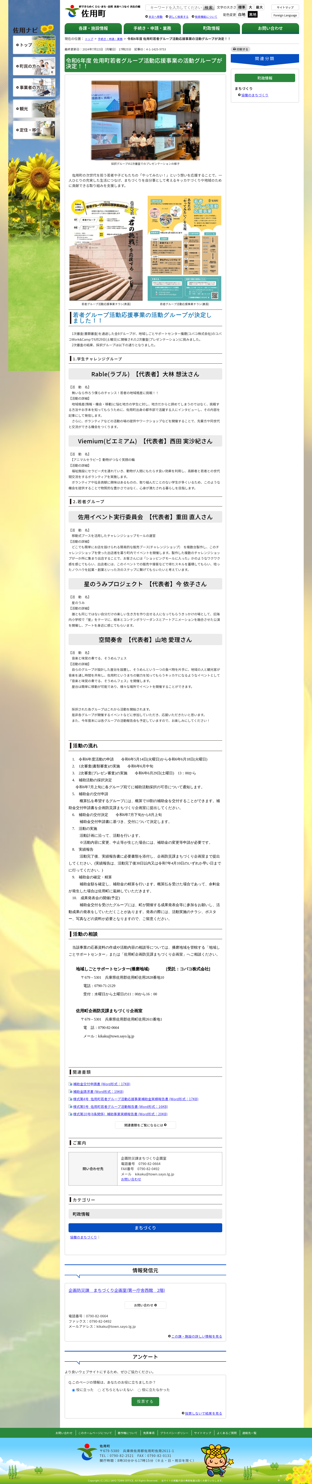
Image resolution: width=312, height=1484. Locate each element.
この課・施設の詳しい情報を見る (195, 1336)
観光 (34, 108)
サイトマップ (285, 7)
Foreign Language (285, 15)
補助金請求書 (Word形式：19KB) (99, 1091)
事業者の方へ (34, 87)
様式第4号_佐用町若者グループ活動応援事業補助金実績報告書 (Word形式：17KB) (138, 1098)
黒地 (252, 14)
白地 (241, 14)
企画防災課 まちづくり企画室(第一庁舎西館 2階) (117, 1290)
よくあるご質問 (233, 1432)
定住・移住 (34, 130)
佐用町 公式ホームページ (103, 11)
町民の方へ (34, 66)
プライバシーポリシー (176, 1432)
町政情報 (211, 28)
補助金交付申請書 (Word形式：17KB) (103, 1083)
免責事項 (148, 1432)
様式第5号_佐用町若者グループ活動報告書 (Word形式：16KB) (122, 1106)
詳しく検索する (179, 16)
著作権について (125, 1432)
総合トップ (34, 45)
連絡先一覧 (257, 1432)
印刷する (243, 49)
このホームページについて (90, 1432)
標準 (241, 7)
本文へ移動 (156, 16)
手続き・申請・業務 (152, 28)
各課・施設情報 (93, 28)
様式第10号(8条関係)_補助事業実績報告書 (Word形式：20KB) (122, 1113)
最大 (259, 7)
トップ (90, 38)
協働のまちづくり (84, 1237)
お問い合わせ (270, 28)
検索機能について (206, 16)
